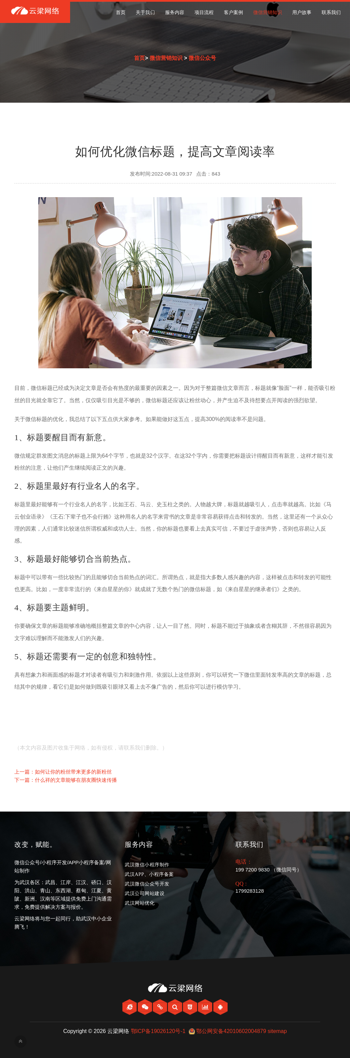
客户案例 (233, 12)
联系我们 (331, 12)
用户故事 (301, 12)
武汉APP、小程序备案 (149, 874)
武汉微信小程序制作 (147, 864)
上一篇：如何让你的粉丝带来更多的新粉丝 (63, 772)
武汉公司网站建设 (144, 893)
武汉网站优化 (139, 903)
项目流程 (204, 12)
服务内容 (174, 12)
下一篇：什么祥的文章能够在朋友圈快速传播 (65, 780)
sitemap (277, 1031)
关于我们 (145, 12)
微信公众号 (202, 58)
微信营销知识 (267, 12)
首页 (120, 12)
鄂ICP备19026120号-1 (158, 1031)
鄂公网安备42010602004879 (231, 1031)
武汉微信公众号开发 (147, 884)
